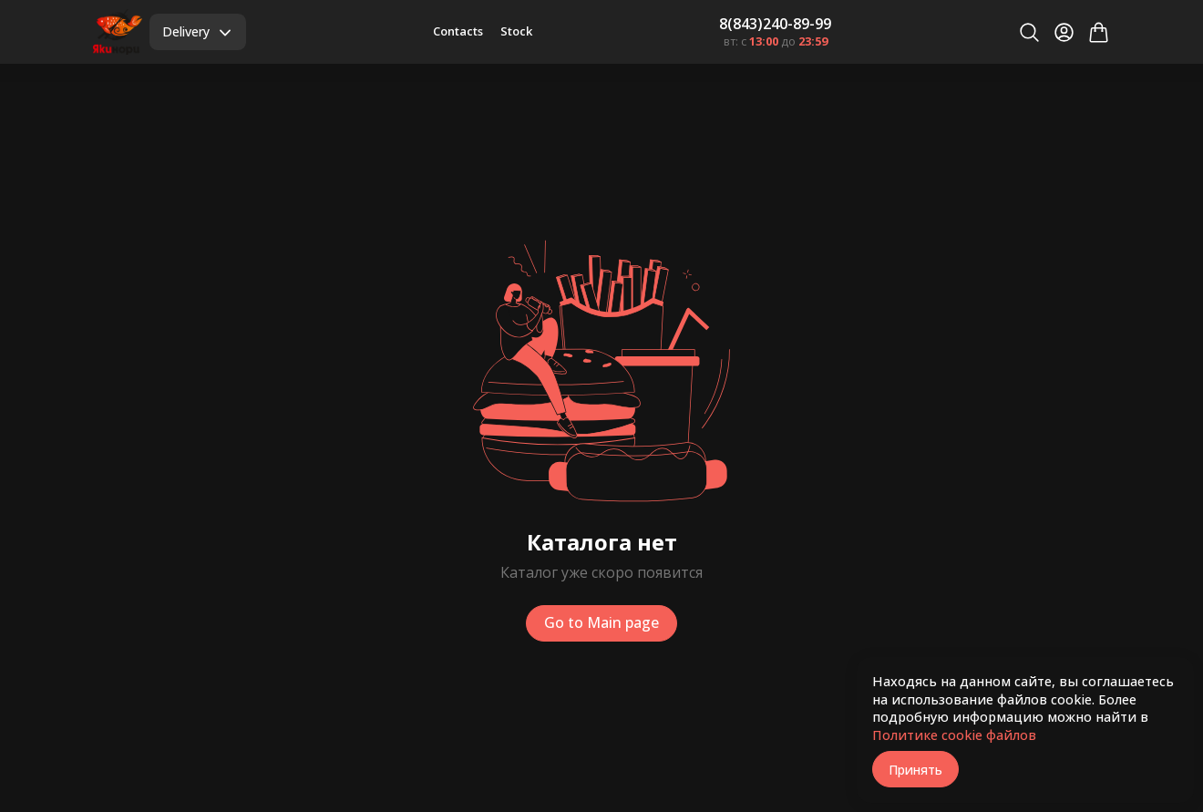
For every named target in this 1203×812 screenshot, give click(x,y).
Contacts (458, 31)
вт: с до (776, 41)
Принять (915, 769)
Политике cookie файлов (954, 735)
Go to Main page (601, 622)
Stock (516, 31)
